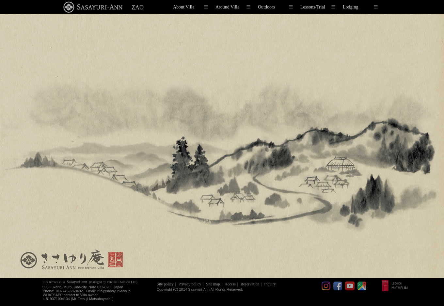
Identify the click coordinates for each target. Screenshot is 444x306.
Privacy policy (190, 284)
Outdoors (275, 7)
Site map (213, 284)
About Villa (190, 7)
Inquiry (270, 284)
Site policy (165, 284)
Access (230, 284)
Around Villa (232, 7)
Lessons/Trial (317, 7)
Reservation (250, 284)
